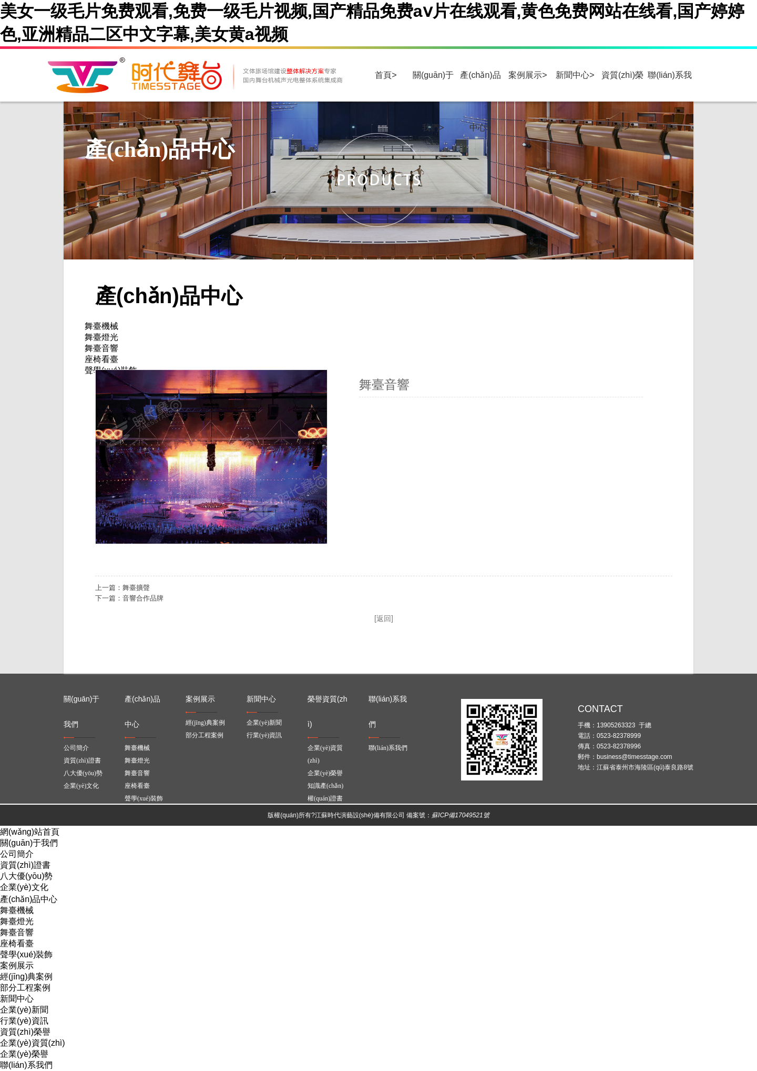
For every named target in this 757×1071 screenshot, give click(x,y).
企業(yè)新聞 (264, 722)
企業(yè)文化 (81, 785)
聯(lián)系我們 (388, 748)
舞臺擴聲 (136, 588)
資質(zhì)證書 (82, 760)
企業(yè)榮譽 (325, 773)
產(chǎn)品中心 (28, 899)
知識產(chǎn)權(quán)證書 (325, 792)
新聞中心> (575, 75)
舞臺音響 (137, 773)
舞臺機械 (137, 748)
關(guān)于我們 (29, 842)
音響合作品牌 (142, 598)
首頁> (385, 75)
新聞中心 (17, 998)
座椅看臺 (137, 785)
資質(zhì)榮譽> (622, 86)
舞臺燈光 (137, 760)
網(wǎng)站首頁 (29, 831)
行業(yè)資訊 (264, 735)
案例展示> (527, 75)
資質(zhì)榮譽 (25, 1031)
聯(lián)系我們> (670, 86)
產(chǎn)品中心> (480, 86)
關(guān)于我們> (433, 86)
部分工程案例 (204, 735)
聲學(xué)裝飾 (144, 798)
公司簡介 (76, 748)
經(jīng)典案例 (205, 722)
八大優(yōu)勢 (83, 773)
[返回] (383, 618)
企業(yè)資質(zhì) (325, 754)
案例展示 (17, 965)
